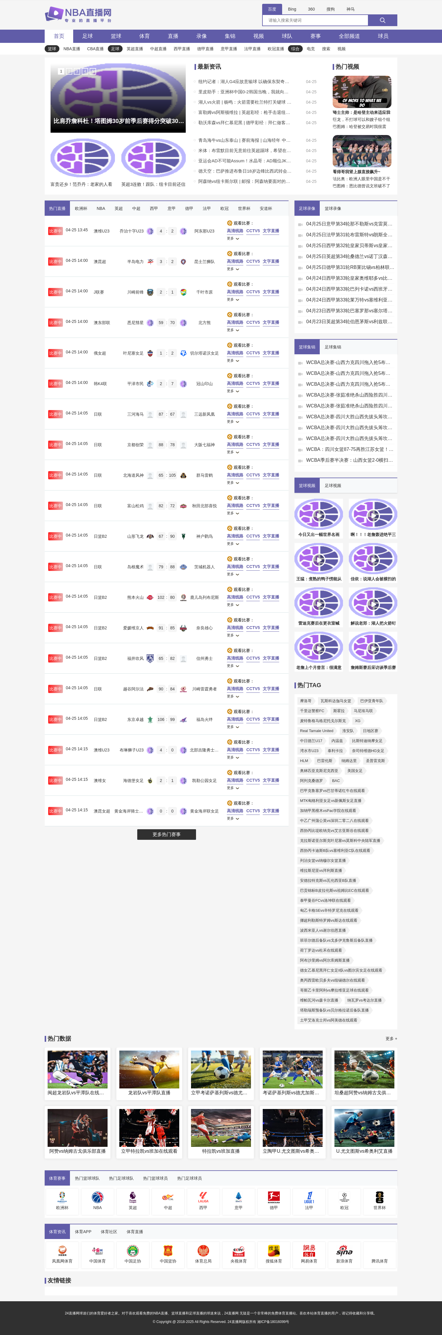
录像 (201, 36)
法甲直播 (252, 48)
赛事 (315, 36)
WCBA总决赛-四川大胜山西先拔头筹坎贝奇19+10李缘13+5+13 (350, 416)
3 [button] (77, 71)
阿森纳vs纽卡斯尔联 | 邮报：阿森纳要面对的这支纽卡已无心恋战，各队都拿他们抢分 (245, 181)
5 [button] (93, 71)
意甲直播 (229, 48)
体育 (144, 36)
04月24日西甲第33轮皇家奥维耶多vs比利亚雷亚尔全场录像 (350, 278)
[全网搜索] (329, 20)
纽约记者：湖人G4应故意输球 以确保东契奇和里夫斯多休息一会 (245, 81)
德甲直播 (205, 48)
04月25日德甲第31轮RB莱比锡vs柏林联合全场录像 (350, 267)
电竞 (311, 48)
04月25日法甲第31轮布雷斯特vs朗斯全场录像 (350, 234)
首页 (59, 36)
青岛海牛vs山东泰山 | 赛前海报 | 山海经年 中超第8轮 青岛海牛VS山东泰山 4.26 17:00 (245, 140)
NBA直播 (71, 48)
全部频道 (349, 36)
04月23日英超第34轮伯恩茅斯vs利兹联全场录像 (350, 321)
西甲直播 (182, 48)
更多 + (391, 1038)
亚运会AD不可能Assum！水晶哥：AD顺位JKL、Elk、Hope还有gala (245, 160)
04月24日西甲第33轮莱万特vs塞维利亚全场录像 (350, 299)
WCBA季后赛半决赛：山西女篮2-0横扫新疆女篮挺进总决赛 (350, 460)
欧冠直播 (276, 48)
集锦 (230, 36)
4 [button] (85, 71)
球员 (383, 36)
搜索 (326, 48)
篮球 (116, 36)
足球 (87, 36)
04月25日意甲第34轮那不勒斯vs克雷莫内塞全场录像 (350, 223)
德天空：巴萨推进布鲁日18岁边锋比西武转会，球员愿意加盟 (245, 170)
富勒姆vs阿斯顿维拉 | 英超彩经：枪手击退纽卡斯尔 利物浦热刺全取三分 (245, 112)
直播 (173, 36)
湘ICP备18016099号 (273, 1322)
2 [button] (69, 71)
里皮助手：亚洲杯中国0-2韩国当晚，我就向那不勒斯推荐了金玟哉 (245, 91)
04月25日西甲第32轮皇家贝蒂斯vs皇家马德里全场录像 (350, 245)
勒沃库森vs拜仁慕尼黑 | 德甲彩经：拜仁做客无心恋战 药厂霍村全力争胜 (245, 122)
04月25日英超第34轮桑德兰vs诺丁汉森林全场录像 (350, 256)
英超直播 (135, 48)
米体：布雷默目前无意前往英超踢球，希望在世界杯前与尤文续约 (245, 150)
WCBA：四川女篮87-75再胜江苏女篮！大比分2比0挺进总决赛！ (350, 449)
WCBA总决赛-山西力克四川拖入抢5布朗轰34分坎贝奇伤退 (350, 362)
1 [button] (61, 71)
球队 (287, 36)
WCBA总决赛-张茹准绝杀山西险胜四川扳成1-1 (350, 394)
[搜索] (382, 20)
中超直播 (158, 48)
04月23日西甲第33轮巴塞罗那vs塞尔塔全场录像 (350, 310)
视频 (258, 36)
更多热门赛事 (167, 834)
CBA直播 (95, 48)
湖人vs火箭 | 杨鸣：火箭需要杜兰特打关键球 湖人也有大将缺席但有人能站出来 (245, 102)
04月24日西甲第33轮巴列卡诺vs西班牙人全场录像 (350, 288)
